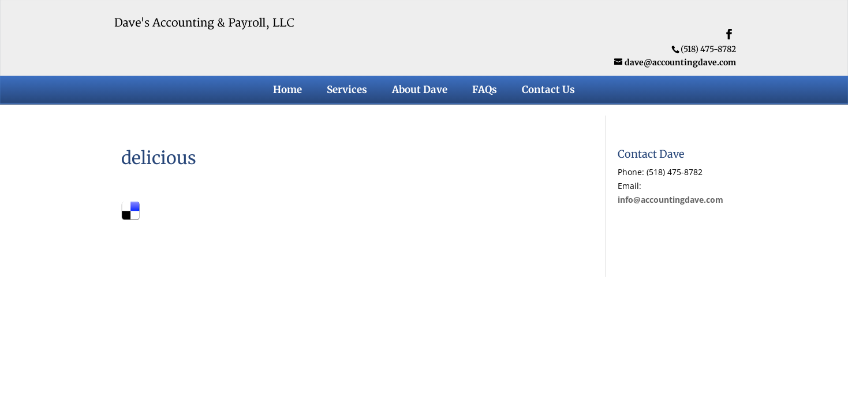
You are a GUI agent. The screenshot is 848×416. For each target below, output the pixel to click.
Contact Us (548, 91)
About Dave (419, 91)
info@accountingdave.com (670, 199)
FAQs (484, 91)
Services (347, 91)
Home (287, 91)
